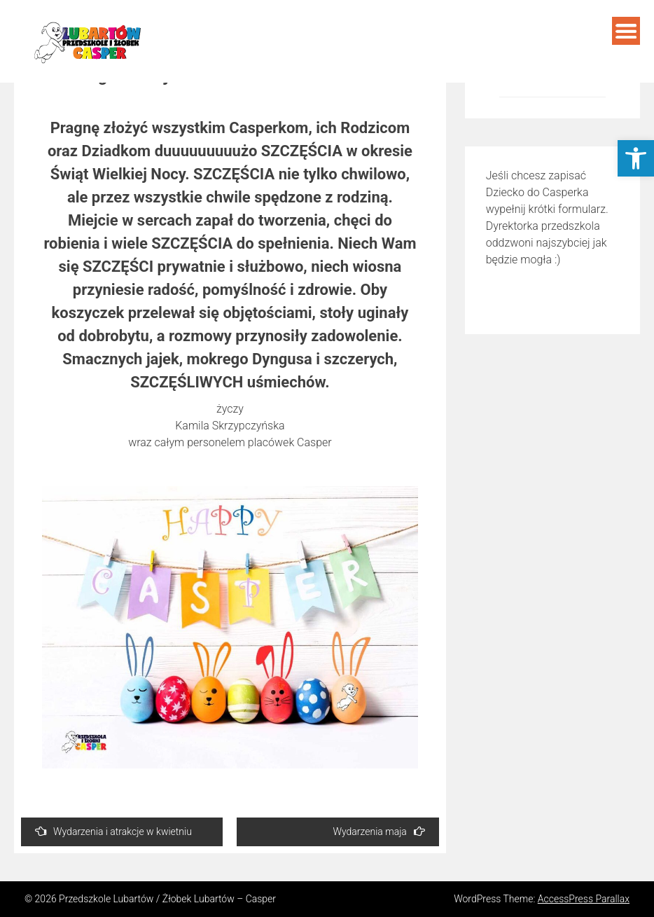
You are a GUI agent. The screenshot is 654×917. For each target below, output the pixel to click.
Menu (626, 31)
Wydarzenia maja (378, 831)
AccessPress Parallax (583, 898)
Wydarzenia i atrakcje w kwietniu (113, 831)
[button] (636, 158)
